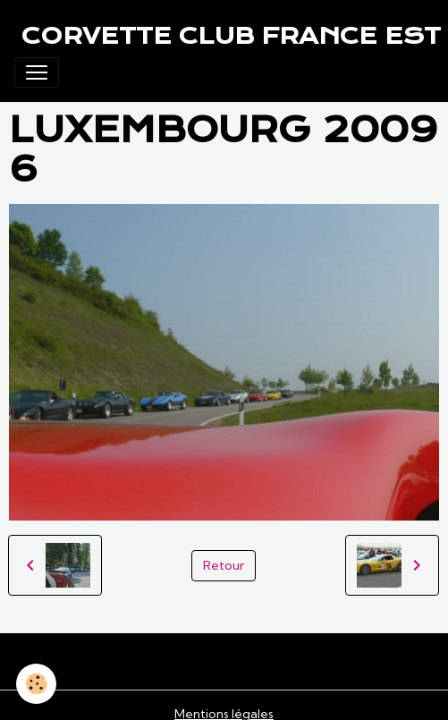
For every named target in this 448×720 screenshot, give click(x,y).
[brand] (231, 35)
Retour (223, 565)
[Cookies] (36, 684)
